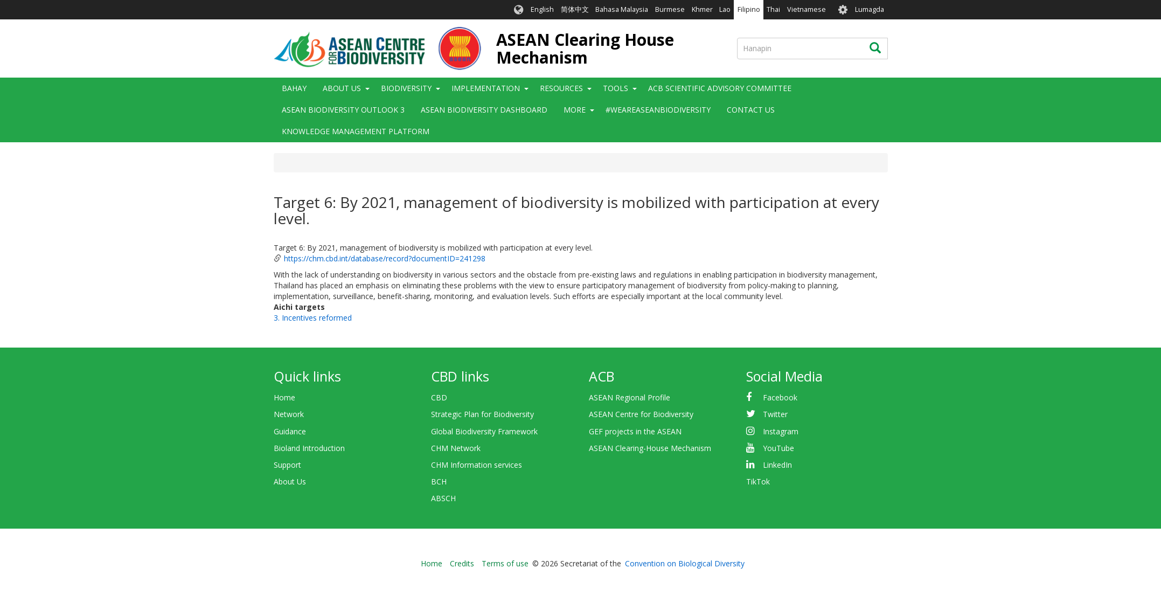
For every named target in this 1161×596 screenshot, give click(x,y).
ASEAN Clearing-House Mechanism (650, 448)
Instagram (780, 431)
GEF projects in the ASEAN (635, 431)
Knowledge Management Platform (355, 131)
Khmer (702, 9)
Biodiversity (406, 88)
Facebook (780, 397)
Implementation (485, 88)
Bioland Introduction (309, 448)
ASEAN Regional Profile (629, 397)
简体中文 (575, 9)
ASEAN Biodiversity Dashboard (484, 110)
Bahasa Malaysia (621, 9)
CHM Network (456, 448)
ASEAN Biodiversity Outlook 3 (343, 110)
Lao (725, 9)
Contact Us (751, 110)
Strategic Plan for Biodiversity (482, 414)
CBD (439, 397)
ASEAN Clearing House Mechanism (585, 48)
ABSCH (443, 498)
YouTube (778, 448)
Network (289, 414)
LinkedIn (777, 465)
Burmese (670, 9)
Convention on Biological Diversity (685, 563)
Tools (615, 88)
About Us (342, 88)
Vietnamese (806, 9)
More (575, 110)
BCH (439, 481)
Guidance (290, 431)
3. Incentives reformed (313, 318)
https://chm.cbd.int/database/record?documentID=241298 (384, 258)
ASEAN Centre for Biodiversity (641, 414)
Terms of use (505, 563)
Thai (773, 9)
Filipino (749, 9)
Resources (561, 88)
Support (287, 465)
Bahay (294, 88)
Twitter (775, 414)
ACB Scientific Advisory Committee (719, 88)
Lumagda (869, 9)
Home (284, 397)
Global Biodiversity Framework (484, 431)
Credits (462, 563)
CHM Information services (476, 465)
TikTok (758, 481)
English (542, 9)
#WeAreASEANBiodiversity (658, 110)
